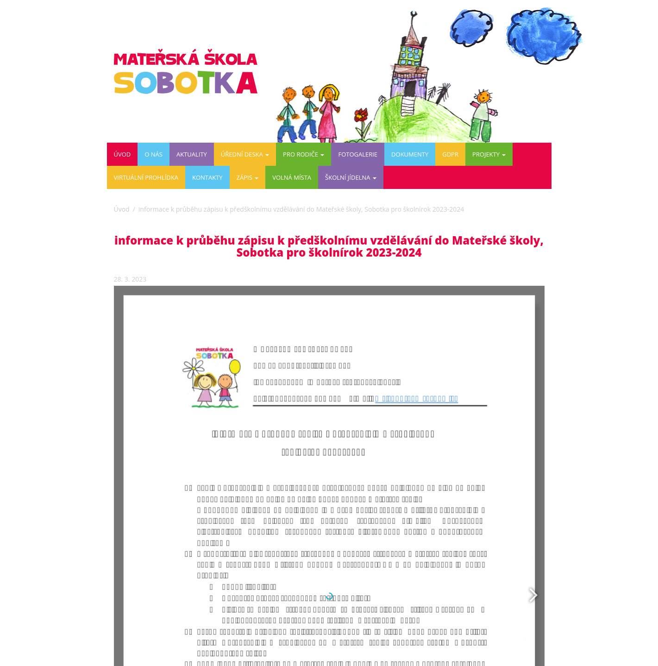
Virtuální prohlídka (146, 177)
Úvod (122, 154)
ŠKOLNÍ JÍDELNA (350, 177)
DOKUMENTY (409, 154)
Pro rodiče (303, 154)
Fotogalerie (357, 154)
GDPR (450, 154)
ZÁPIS (248, 177)
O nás (153, 154)
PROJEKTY (489, 154)
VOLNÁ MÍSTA (291, 177)
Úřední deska (245, 154)
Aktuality (191, 154)
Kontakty (207, 177)
